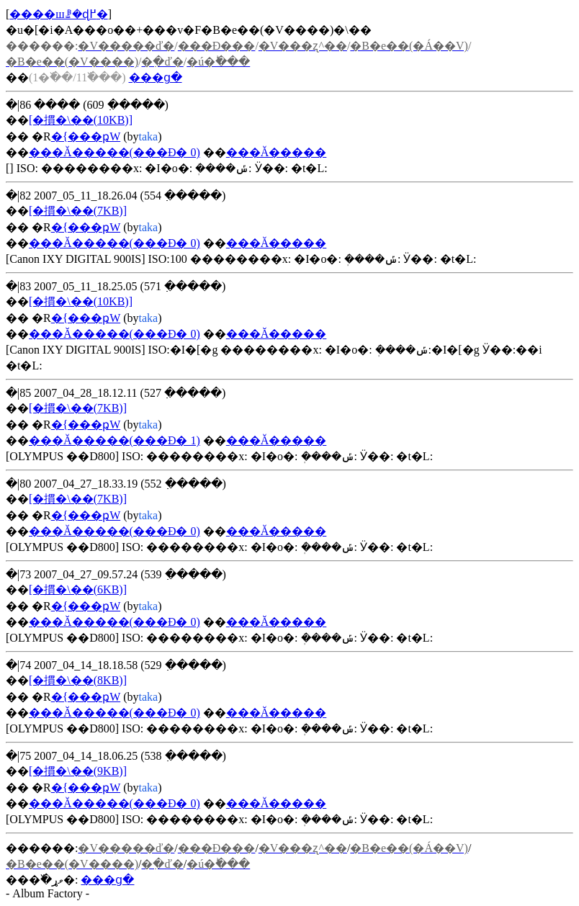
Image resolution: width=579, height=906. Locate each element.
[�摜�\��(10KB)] (81, 120)
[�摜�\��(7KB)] (78, 211)
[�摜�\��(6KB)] (78, 589)
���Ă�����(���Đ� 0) (114, 152)
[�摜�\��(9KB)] (78, 771)
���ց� (155, 77)
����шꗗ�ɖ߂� (58, 14)
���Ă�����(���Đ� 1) (114, 440)
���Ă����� (276, 152)
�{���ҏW (86, 136)
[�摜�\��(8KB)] (78, 680)
